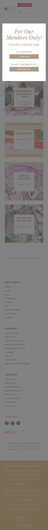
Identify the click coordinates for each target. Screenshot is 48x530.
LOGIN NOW (24, 57)
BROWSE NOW (24, 69)
